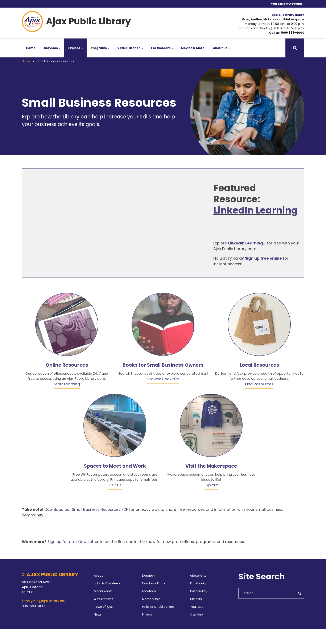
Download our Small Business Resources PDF (86, 509)
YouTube (198, 607)
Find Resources (259, 384)
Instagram (199, 591)
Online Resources (67, 365)
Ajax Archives (103, 599)
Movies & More (193, 48)
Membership (151, 599)
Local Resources (259, 365)
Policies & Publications (158, 607)
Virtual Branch (130, 51)
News (98, 614)
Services (52, 51)
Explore (76, 51)
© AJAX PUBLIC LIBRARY (50, 574)
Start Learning (67, 384)
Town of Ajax (105, 607)
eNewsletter (199, 575)
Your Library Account (286, 4)
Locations (149, 591)
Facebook (198, 583)
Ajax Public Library (88, 21)
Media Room (103, 591)
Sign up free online (263, 258)
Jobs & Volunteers (107, 583)
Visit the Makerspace (211, 466)
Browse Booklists (163, 379)
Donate (149, 575)
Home (31, 48)
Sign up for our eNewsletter (73, 541)
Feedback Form (153, 583)
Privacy (147, 614)
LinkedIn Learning (255, 213)
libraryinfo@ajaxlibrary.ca (44, 600)
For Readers (162, 51)
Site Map (196, 614)
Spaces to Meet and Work (115, 466)
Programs (100, 51)
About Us (222, 51)
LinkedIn (197, 599)
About (98, 575)
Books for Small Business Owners (163, 365)
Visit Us (115, 485)
